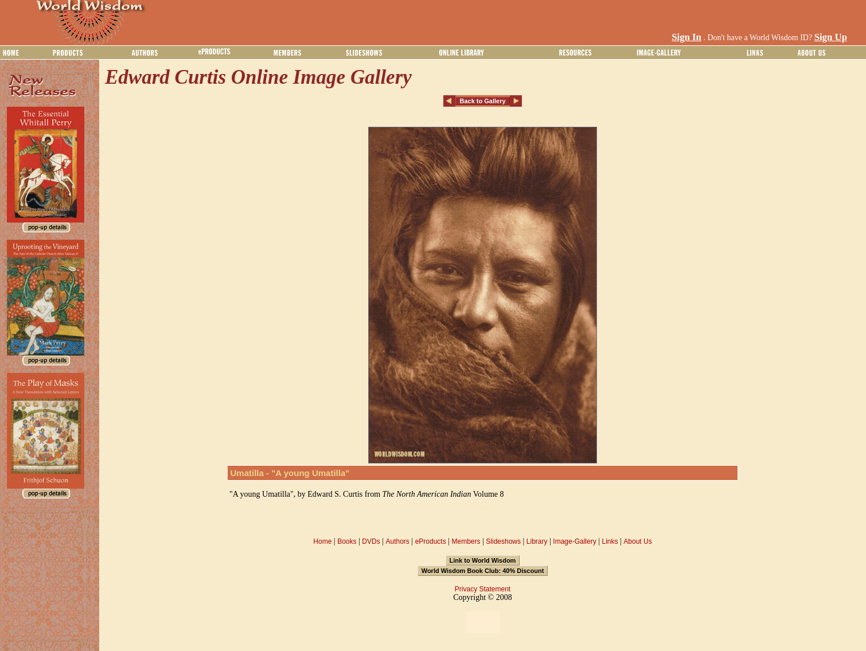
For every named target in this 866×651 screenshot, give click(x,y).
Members (465, 541)
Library (537, 541)
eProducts (430, 541)
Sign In (686, 37)
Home (322, 541)
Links (610, 541)
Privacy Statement (482, 589)
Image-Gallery (574, 541)
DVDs (371, 541)
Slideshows (503, 541)
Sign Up (830, 37)
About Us (637, 541)
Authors (397, 541)
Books (346, 541)
